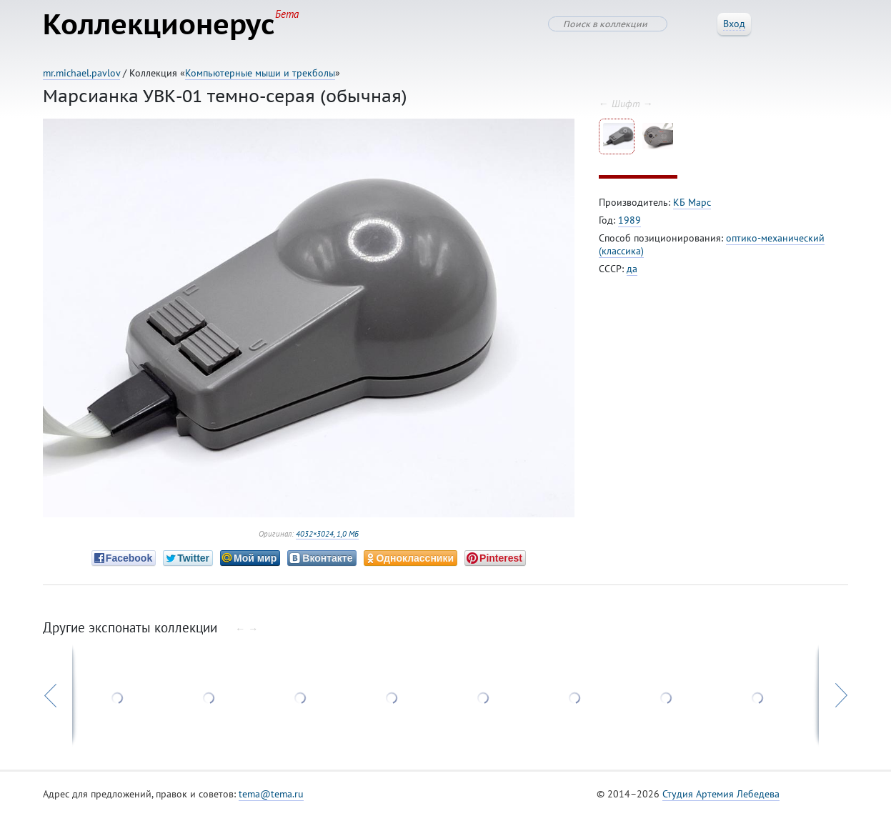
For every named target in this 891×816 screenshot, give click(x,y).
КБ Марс (692, 202)
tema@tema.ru (271, 793)
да (632, 268)
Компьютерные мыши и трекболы (260, 72)
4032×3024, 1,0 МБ (327, 534)
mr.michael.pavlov (81, 72)
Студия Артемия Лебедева (721, 793)
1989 (629, 220)
